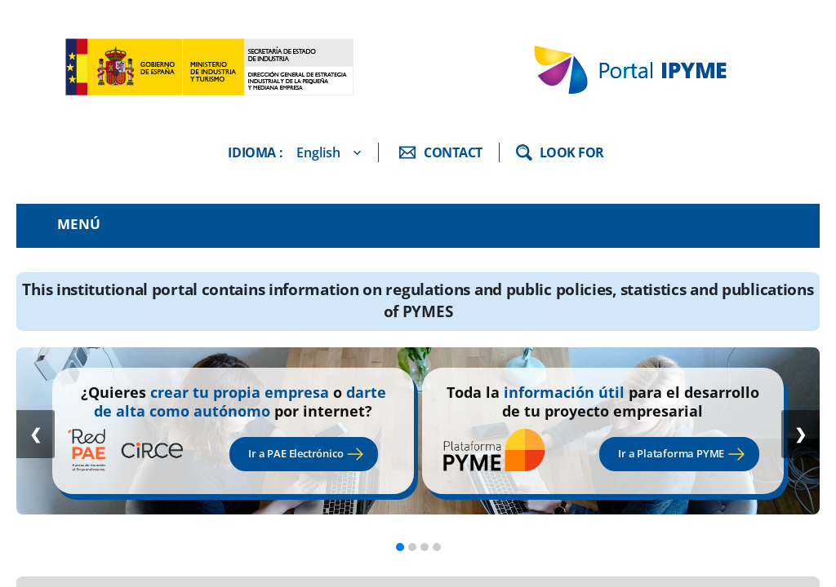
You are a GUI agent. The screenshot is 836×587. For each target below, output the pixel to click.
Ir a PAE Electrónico (295, 453)
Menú (78, 223)
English (318, 152)
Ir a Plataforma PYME (671, 453)
